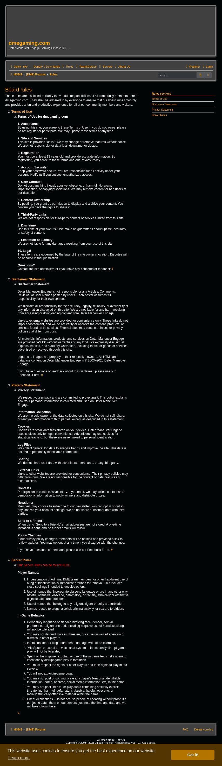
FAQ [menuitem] (185, 729)
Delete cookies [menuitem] (203, 729)
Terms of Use (159, 98)
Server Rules (159, 115)
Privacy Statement (162, 109)
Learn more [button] (19, 758)
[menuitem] (36, 66)
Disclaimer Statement (164, 104)
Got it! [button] (192, 755)
